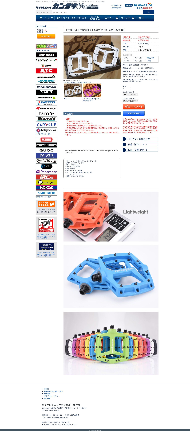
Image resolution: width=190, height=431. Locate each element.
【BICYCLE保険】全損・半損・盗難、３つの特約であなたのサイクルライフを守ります (46, 254)
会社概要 (47, 398)
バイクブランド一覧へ (43, 134)
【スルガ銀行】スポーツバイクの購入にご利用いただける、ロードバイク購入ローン (46, 236)
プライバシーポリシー (52, 396)
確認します (150, 58)
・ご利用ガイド (116, 5)
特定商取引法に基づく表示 (53, 391)
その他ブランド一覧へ (43, 197)
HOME (46, 389)
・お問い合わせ (116, 8)
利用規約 (47, 393)
